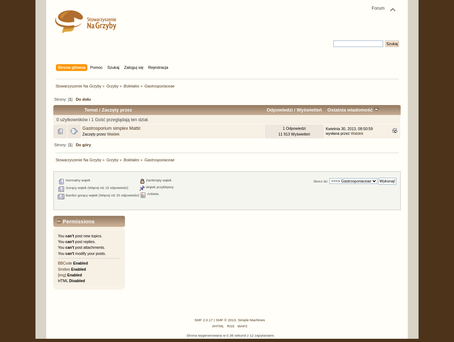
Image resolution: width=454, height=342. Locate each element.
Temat (91, 110)
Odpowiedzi (279, 110)
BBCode (65, 263)
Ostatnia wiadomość (352, 110)
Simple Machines (251, 320)
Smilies (64, 269)
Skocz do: (320, 181)
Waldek (113, 134)
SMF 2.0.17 (203, 320)
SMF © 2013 (226, 320)
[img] (62, 275)
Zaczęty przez (117, 110)
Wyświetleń (309, 110)
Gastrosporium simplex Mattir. (111, 128)
